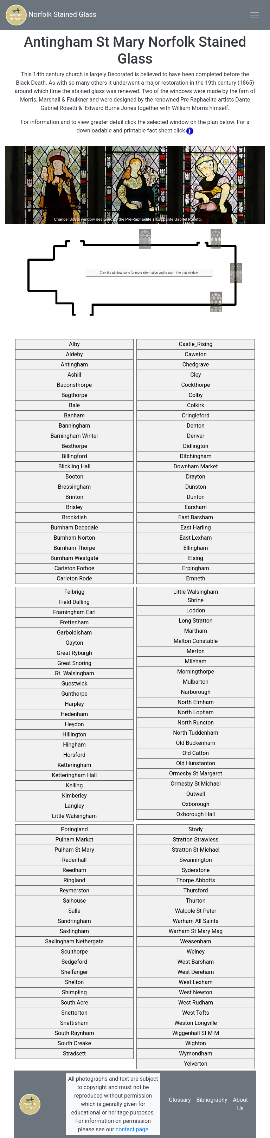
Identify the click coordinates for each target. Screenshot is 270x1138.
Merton (196, 651)
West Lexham (195, 982)
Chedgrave (195, 364)
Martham (195, 630)
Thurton (195, 900)
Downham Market (196, 466)
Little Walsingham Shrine (195, 596)
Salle (74, 911)
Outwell (195, 794)
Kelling (74, 785)
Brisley (74, 507)
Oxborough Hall (195, 814)
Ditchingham (195, 456)
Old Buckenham (196, 743)
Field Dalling (74, 602)
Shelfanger (74, 972)
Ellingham (195, 548)
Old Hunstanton (195, 763)
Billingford (74, 456)
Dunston (195, 486)
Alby (74, 344)
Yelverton (195, 1063)
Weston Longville (195, 1023)
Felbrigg (74, 591)
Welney (196, 951)
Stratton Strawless (195, 839)
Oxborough (195, 804)
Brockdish (74, 517)
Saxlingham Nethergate (74, 941)
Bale (74, 405)
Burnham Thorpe (74, 548)
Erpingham (195, 568)
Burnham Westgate (74, 558)
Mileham (196, 661)
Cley (195, 374)
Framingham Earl (74, 612)
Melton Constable (196, 641)
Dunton (196, 497)
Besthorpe (74, 446)
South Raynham (74, 1033)
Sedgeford (74, 961)
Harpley (74, 704)
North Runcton (196, 722)
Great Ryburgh (74, 653)
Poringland (74, 829)
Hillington (74, 734)
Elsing (195, 558)
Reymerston (74, 890)
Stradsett (74, 1053)
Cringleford (196, 415)
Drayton (195, 476)
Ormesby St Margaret (195, 773)
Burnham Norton (74, 537)
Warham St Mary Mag (196, 931)
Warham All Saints (195, 921)
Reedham (74, 870)
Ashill (74, 374)
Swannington (195, 860)
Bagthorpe (75, 395)
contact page (132, 1129)
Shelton (74, 982)
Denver (195, 436)
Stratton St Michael (196, 849)
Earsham (196, 507)
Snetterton (74, 1012)
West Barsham (196, 961)
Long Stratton (195, 620)
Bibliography (211, 1100)
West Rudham (195, 1002)
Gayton (74, 642)
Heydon (74, 724)
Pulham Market (74, 839)
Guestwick (74, 683)
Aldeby (74, 354)
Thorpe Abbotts (195, 880)
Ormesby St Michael (195, 783)
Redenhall (74, 860)
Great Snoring (74, 663)
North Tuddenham (195, 732)
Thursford (196, 890)
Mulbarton (195, 681)
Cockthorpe (195, 385)
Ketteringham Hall (74, 775)
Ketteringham (74, 765)
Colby (196, 395)
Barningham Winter (74, 436)
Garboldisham (74, 632)
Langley (74, 805)
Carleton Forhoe (74, 568)
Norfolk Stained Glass (51, 15)
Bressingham (74, 486)
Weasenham (195, 941)
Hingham (74, 744)
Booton (74, 476)
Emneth (195, 578)
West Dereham (195, 972)
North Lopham (196, 712)
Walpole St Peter (195, 911)
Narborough (196, 692)
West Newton (195, 992)
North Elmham (196, 702)
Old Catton (195, 753)
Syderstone (196, 870)
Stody (195, 829)
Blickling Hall (74, 466)
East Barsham (195, 517)
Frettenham (74, 622)
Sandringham (74, 921)
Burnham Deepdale (74, 527)
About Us (240, 1104)
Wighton (195, 1043)
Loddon (195, 610)
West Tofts (195, 1012)
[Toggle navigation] (254, 15)
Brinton (74, 497)
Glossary (180, 1100)
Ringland (74, 880)
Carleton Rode (74, 578)
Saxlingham (74, 931)
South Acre (74, 1002)
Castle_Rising (196, 344)
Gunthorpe (74, 693)
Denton (196, 425)
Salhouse (74, 900)
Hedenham (74, 714)
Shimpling (74, 992)
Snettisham (74, 1023)
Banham (74, 415)
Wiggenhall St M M (195, 1033)
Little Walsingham (74, 816)
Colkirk (195, 405)
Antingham (74, 364)
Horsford (74, 755)
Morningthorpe (195, 671)
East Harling (195, 527)
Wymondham (195, 1053)
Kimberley (74, 795)
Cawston (195, 354)
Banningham (74, 425)
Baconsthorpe (74, 385)
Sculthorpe (74, 951)
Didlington (195, 446)
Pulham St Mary (74, 849)
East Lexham (196, 537)
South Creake (74, 1043)
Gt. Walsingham (74, 673)
